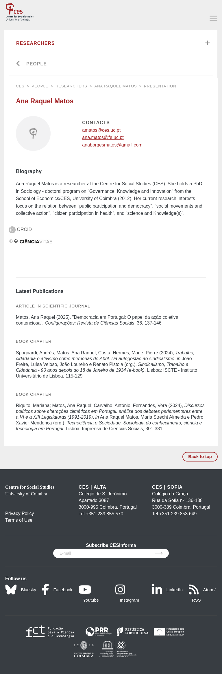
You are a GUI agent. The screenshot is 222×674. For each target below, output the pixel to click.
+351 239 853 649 (178, 513)
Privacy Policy (19, 513)
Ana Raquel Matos (116, 86)
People (36, 63)
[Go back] (18, 64)
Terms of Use (18, 520)
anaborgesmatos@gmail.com (112, 144)
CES (20, 86)
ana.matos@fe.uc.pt (102, 137)
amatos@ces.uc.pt (101, 130)
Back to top (200, 456)
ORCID (20, 229)
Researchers (35, 43)
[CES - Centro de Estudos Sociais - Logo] (20, 10)
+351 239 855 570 (104, 513)
